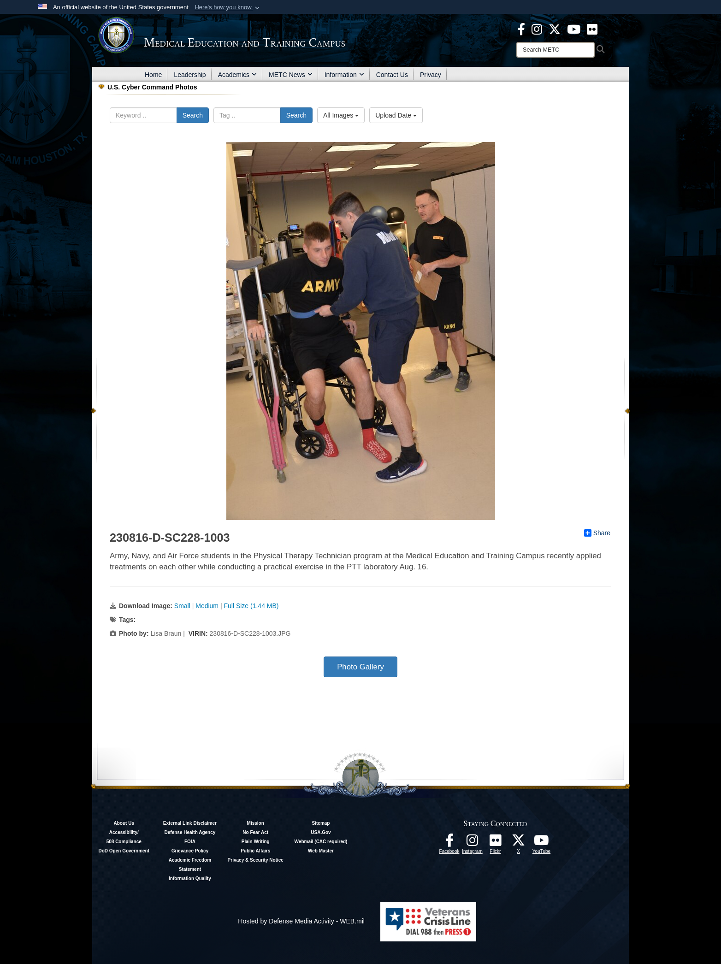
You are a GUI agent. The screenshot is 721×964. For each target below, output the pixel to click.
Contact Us (392, 74)
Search (193, 115)
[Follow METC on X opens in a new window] (518, 842)
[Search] (555, 50)
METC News (291, 74)
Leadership (190, 74)
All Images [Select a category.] (341, 115)
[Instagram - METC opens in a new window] (537, 28)
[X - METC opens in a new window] (555, 28)
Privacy (430, 74)
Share (597, 533)
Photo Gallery (360, 666)
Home (153, 74)
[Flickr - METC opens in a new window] (592, 28)
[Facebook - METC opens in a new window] (521, 28)
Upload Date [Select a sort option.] (396, 115)
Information (344, 74)
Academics (237, 74)
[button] (228, 7)
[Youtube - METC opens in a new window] (573, 28)
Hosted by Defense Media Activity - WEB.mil (301, 921)
